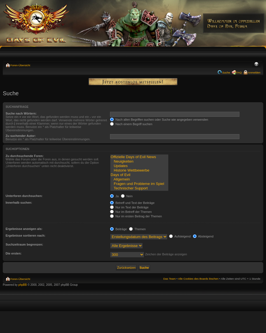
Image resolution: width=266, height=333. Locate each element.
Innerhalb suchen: (19, 202)
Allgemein (139, 179)
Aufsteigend (180, 236)
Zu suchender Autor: (21, 135)
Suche (226, 72)
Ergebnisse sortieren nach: (25, 235)
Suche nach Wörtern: (21, 113)
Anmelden (254, 72)
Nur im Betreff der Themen (131, 211)
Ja (114, 196)
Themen (137, 229)
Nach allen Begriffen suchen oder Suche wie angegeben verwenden (159, 119)
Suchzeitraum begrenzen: (24, 244)
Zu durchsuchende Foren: (25, 156)
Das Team (169, 278)
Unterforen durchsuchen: (24, 196)
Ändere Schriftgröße (256, 64)
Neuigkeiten (139, 161)
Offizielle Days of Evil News (139, 157)
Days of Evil (139, 175)
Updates (139, 166)
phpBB (22, 284)
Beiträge (118, 229)
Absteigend (203, 236)
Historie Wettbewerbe (139, 170)
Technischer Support (139, 188)
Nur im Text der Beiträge (129, 207)
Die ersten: (14, 253)
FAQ (239, 72)
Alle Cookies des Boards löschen (198, 278)
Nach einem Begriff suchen (131, 124)
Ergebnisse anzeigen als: (24, 228)
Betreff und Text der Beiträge (132, 202)
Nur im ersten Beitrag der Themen (136, 216)
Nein (127, 196)
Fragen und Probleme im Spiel (139, 184)
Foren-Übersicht (20, 65)
